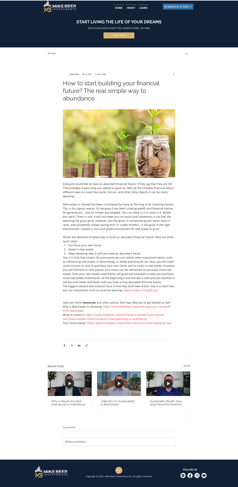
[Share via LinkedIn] (79, 345)
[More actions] (173, 74)
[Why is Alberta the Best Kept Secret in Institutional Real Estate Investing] (70, 383)
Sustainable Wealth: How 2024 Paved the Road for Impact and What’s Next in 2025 (166, 403)
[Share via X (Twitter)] (71, 345)
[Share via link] (86, 345)
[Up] (118, 470)
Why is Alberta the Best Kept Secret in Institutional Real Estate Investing (68, 403)
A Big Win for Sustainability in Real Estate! (118, 403)
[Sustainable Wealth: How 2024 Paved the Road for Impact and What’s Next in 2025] (168, 383)
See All (187, 365)
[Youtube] (204, 475)
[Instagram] (197, 475)
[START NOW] (119, 35)
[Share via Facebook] (64, 345)
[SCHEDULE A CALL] (178, 7)
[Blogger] (183, 475)
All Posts (52, 53)
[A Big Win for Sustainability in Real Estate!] (119, 383)
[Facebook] (190, 475)
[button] (131, 6)
